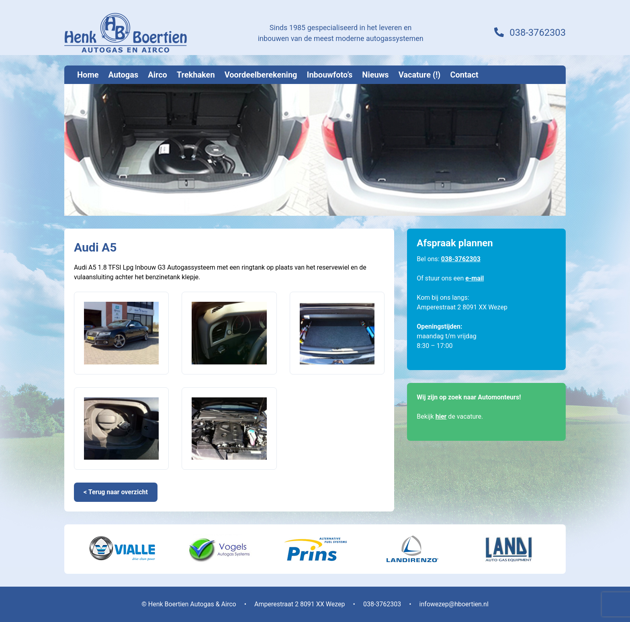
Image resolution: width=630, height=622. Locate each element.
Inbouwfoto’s (330, 75)
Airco (157, 75)
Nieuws (375, 75)
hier (441, 416)
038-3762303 (537, 33)
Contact (464, 75)
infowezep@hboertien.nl (454, 604)
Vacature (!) (420, 75)
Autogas (123, 75)
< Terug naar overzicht (116, 492)
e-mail (474, 278)
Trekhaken (196, 75)
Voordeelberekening (261, 75)
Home (88, 75)
